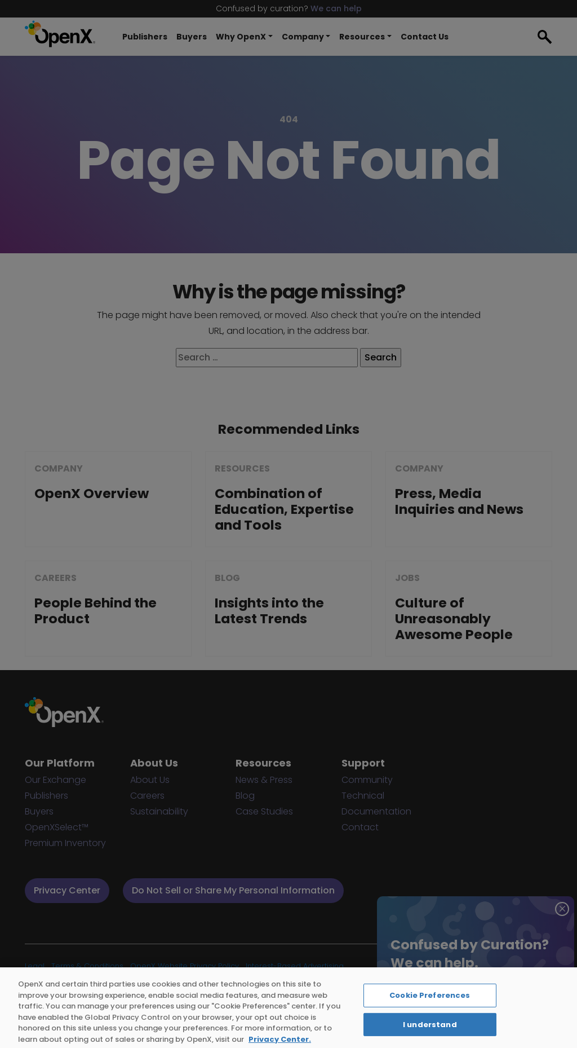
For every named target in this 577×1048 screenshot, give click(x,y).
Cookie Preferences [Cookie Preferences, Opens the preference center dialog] (429, 1011)
